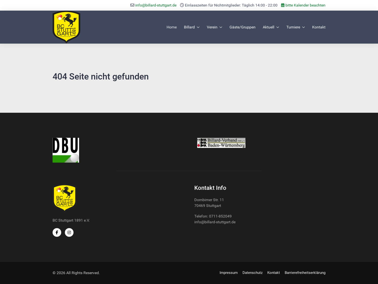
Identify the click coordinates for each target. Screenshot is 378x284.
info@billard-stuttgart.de (155, 5)
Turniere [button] (295, 27)
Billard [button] (192, 27)
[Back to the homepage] (66, 27)
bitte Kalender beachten (303, 5)
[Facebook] (57, 232)
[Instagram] (69, 232)
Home (172, 27)
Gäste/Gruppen (243, 27)
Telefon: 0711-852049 (213, 216)
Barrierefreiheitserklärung (305, 273)
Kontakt (318, 27)
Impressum (229, 273)
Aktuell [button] (271, 27)
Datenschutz (253, 273)
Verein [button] (214, 27)
